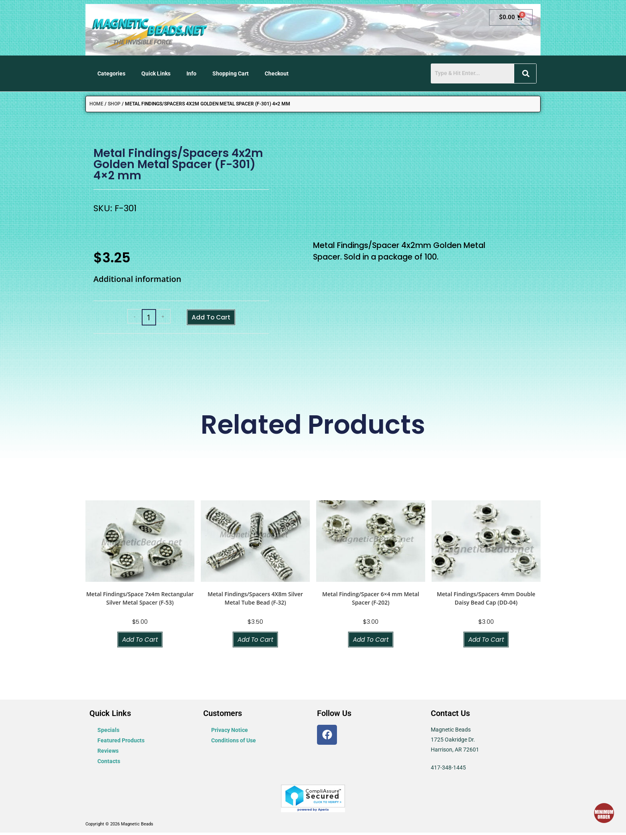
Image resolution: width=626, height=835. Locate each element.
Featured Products (121, 743)
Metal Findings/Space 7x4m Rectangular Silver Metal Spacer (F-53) (140, 600)
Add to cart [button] (140, 641)
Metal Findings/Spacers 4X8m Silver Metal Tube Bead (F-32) (255, 600)
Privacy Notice (229, 732)
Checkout (277, 73)
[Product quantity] (144, 318)
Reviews (108, 753)
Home (96, 104)
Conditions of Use (233, 743)
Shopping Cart (230, 73)
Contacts (108, 763)
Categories (111, 73)
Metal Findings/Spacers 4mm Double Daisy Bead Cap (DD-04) (486, 600)
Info (191, 73)
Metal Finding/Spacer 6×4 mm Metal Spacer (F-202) (370, 600)
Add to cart (210, 317)
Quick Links (155, 73)
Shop (114, 104)
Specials (108, 732)
